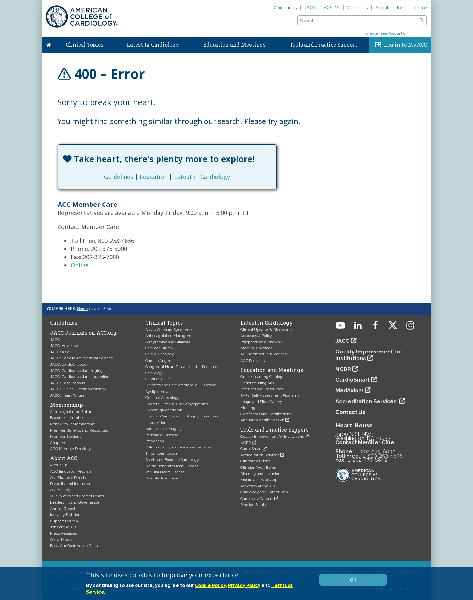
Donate (419, 7)
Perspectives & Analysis (261, 342)
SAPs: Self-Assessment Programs (269, 395)
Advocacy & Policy (256, 335)
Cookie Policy (210, 585)
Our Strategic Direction (70, 477)
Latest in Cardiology (202, 177)
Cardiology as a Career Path (264, 492)
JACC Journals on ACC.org (83, 333)
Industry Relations (66, 514)
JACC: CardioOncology (69, 364)
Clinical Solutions (255, 461)
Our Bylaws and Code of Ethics (77, 496)
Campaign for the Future (72, 411)
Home (48, 43)
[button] (421, 20)
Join (400, 7)
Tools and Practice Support (323, 44)
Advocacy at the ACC (258, 486)
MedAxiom (350, 390)
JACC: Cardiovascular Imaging (76, 370)
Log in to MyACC (405, 44)
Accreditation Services (259, 455)
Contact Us (350, 412)
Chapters (58, 442)
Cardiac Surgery (159, 348)
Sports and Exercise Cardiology (172, 460)
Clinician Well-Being (258, 467)
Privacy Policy (244, 585)
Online (80, 265)
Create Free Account (384, 33)
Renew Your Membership (72, 424)
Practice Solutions (255, 504)
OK (353, 580)
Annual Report (62, 508)
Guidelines (285, 7)
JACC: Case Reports (67, 383)
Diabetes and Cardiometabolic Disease (180, 385)
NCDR (245, 442)
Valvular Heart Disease (165, 472)
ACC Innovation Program (71, 471)
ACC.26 (332, 7)
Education (154, 177)
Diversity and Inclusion (70, 483)
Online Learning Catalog (261, 376)
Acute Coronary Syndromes (169, 329)
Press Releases (63, 533)
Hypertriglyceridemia (164, 410)
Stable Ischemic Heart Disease (172, 466)
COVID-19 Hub (157, 379)
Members (357, 7)
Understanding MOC (258, 383)
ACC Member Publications (263, 354)
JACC (310, 7)
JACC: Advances (64, 345)
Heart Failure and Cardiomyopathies (176, 404)
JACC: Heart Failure (67, 395)
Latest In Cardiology (153, 44)
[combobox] (358, 21)
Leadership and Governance (74, 502)
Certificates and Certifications (265, 414)
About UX (58, 465)
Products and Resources (261, 389)
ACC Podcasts (252, 360)
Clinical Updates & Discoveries (266, 329)
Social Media (61, 539)
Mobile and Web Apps (259, 480)
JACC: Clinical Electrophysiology (78, 389)
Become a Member (67, 418)
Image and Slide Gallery (261, 401)
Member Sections (65, 436)
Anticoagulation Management (171, 335)
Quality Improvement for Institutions (272, 436)
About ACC (63, 458)
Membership (66, 405)
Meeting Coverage (256, 348)
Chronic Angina (158, 360)
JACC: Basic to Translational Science (81, 358)
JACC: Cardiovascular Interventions (80, 376)
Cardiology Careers (256, 498)
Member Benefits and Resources (79, 430)
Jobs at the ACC (64, 527)
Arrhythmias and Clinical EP (169, 342)
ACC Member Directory (70, 449)
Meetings (248, 407)
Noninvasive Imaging (163, 428)
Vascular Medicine (161, 478)
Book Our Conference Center (75, 545)
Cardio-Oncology (159, 354)
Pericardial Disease (161, 435)
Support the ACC (65, 521)
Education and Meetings (234, 44)
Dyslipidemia (156, 391)
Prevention (154, 441)
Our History (60, 490)
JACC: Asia (59, 352)
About (381, 7)
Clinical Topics (84, 44)
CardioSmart (251, 449)
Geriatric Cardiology (162, 397)
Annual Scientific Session (262, 420)
